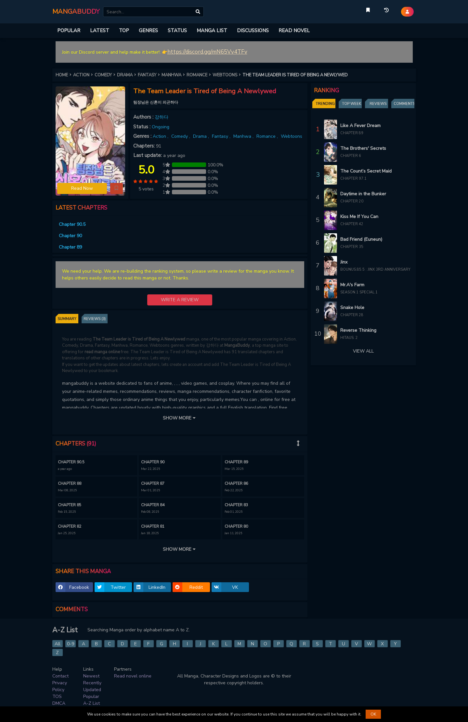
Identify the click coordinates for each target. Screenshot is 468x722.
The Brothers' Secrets (363, 148)
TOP (124, 30)
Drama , (201, 136)
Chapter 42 (351, 224)
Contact (60, 676)
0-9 (70, 644)
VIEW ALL (363, 351)
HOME (64, 75)
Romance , (267, 136)
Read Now (82, 188)
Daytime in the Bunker (363, 194)
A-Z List (91, 703)
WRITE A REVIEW (180, 300)
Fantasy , (222, 136)
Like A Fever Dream (360, 125)
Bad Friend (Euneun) (361, 239)
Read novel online (132, 676)
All (57, 644)
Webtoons (291, 136)
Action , (161, 136)
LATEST (99, 30)
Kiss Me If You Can (359, 216)
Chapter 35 (351, 246)
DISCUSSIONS (253, 30)
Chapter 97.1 (353, 178)
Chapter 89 (351, 133)
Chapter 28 (351, 315)
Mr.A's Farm (352, 285)
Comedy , (181, 136)
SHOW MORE (180, 418)
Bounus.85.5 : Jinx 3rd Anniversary (375, 269)
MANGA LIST (212, 30)
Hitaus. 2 (349, 337)
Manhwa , (244, 136)
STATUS (177, 30)
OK (373, 714)
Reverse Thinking (358, 330)
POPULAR (68, 30)
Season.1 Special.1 (359, 292)
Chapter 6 (350, 155)
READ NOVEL (294, 30)
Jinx (343, 262)
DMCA (58, 703)
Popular (91, 696)
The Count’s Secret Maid (366, 171)
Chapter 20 (351, 201)
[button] (116, 188)
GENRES (148, 30)
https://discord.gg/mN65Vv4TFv (207, 52)
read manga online (102, 352)
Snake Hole (352, 307)
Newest (91, 676)
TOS (57, 696)
